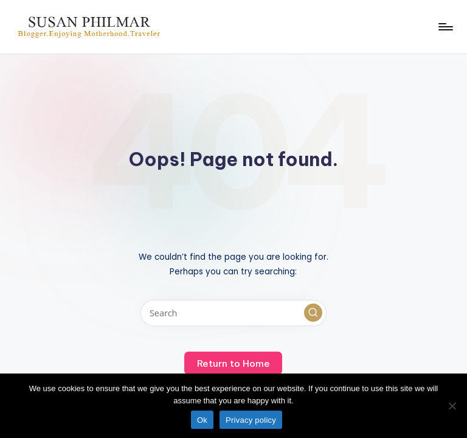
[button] (313, 313)
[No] (452, 406)
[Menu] (444, 26)
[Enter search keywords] (233, 313)
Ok (202, 420)
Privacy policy (251, 420)
